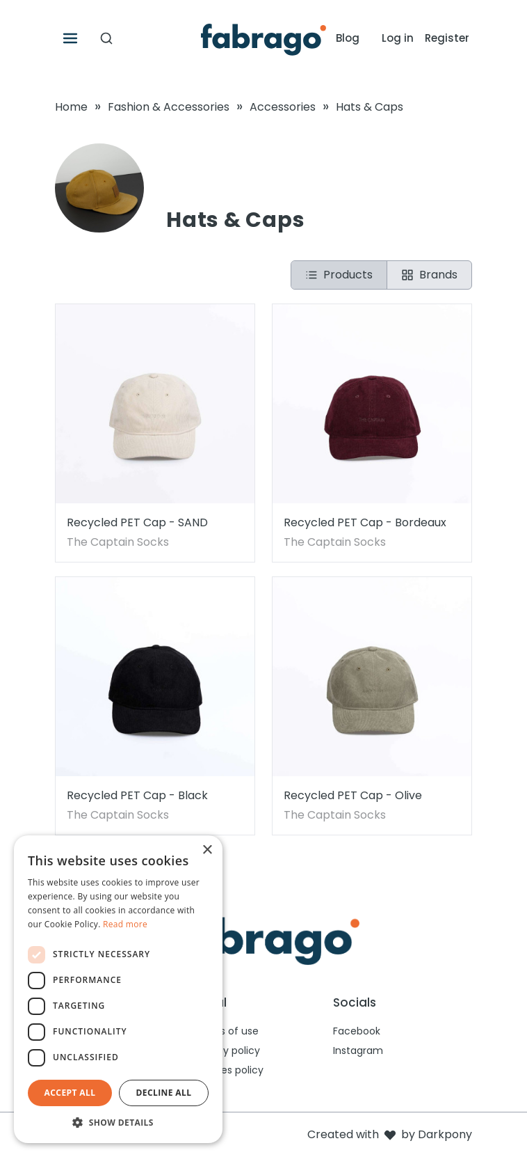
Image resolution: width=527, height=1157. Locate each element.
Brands (429, 275)
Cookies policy (229, 1070)
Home (71, 107)
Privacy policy (227, 1050)
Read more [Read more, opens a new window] (125, 924)
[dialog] (118, 989)
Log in (398, 38)
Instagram (358, 1050)
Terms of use (226, 1031)
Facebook (356, 1031)
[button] (118, 1122)
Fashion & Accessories (168, 107)
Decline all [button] (164, 1093)
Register (447, 38)
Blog (347, 38)
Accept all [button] (70, 1093)
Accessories (283, 107)
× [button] (207, 850)
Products (339, 275)
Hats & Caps (369, 107)
